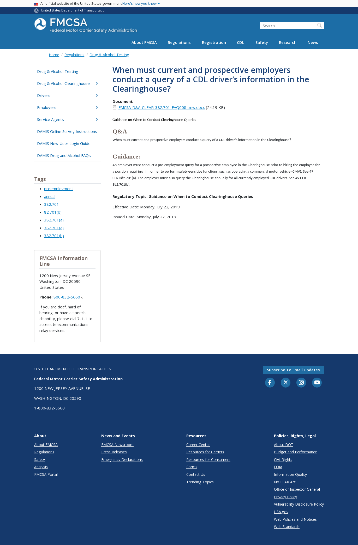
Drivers (67, 95)
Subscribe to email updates (293, 369)
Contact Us (195, 474)
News (313, 42)
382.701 (51, 204)
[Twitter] (286, 382)
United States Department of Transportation (73, 10)
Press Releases (114, 451)
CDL (240, 42)
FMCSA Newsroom (117, 444)
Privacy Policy (285, 496)
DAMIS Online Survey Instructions (67, 131)
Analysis (41, 466)
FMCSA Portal (46, 474)
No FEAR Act (285, 481)
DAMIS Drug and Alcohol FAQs (64, 155)
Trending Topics (200, 481)
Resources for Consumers (208, 459)
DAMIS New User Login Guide (64, 143)
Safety (261, 42)
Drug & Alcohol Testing (109, 54)
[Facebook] (270, 382)
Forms (191, 466)
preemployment (58, 188)
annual (49, 196)
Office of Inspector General (297, 489)
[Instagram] (301, 383)
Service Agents (67, 119)
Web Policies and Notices (295, 519)
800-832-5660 (68, 297)
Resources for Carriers (205, 451)
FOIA (278, 466)
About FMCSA (144, 42)
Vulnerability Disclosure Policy (299, 504)
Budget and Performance (295, 451)
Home (54, 54)
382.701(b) (54, 235)
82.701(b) (53, 212)
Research (287, 42)
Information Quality (290, 474)
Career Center (198, 444)
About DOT (283, 444)
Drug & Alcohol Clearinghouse (67, 83)
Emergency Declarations (122, 459)
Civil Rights (283, 459)
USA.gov (281, 511)
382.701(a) (54, 219)
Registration (214, 42)
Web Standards (287, 526)
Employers (67, 107)
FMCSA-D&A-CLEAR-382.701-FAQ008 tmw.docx (161, 107)
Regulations (179, 42)
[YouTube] (317, 382)
